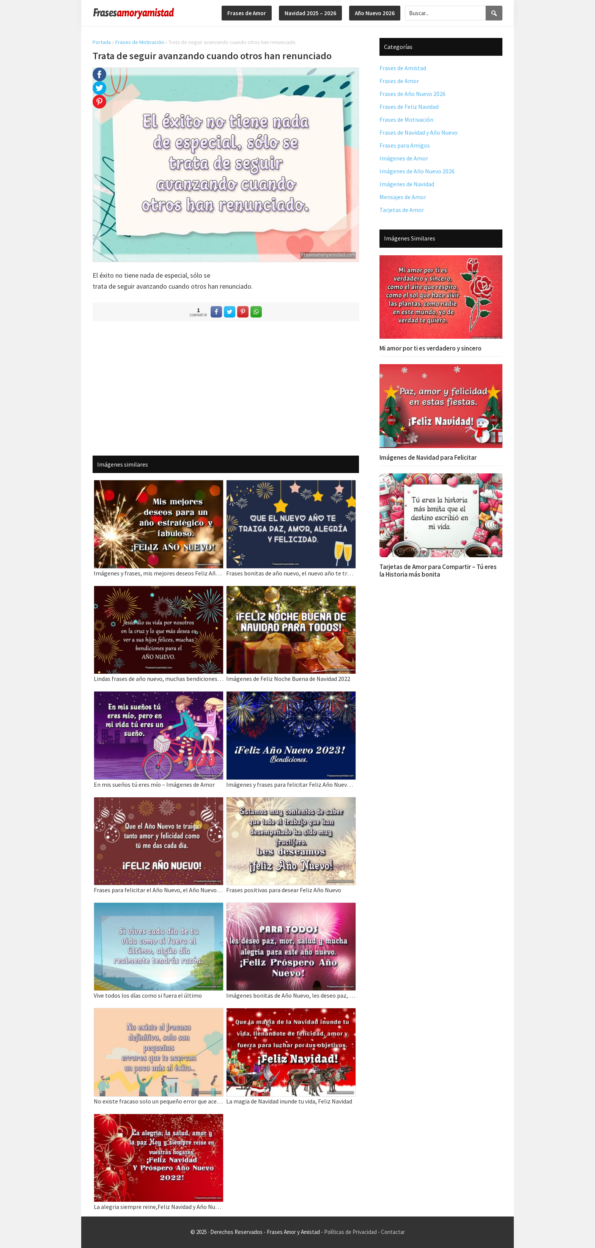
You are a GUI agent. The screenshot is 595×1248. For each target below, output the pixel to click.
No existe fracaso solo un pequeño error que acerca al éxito (159, 1101)
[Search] (494, 13)
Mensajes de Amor (402, 197)
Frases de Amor (399, 81)
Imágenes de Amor (403, 158)
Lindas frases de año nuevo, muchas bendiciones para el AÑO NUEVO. (159, 678)
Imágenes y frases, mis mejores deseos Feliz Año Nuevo (159, 573)
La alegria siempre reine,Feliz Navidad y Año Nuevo (159, 1206)
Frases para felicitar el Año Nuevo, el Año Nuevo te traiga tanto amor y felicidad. (159, 890)
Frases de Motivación (139, 42)
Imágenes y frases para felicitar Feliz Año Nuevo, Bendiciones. (291, 784)
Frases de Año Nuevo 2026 (412, 93)
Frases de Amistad (402, 68)
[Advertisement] (226, 388)
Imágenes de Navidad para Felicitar (428, 457)
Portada (102, 42)
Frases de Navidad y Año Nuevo (418, 132)
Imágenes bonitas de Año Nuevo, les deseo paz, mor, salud (291, 995)
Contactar (393, 1231)
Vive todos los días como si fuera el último (148, 995)
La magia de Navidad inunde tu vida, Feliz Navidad (289, 1101)
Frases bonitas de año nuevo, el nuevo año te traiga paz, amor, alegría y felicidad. (291, 573)
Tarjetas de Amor (401, 210)
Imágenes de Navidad (406, 184)
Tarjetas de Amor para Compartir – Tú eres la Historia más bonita (438, 570)
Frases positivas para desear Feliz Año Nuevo (283, 890)
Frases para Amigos (404, 145)
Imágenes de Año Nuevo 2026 (417, 171)
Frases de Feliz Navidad (409, 106)
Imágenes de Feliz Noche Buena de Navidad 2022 (288, 678)
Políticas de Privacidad (350, 1231)
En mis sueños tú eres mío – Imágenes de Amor (154, 784)
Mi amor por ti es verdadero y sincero (430, 348)
